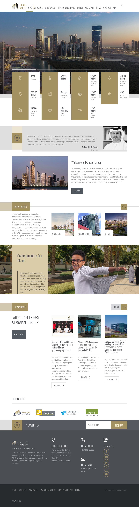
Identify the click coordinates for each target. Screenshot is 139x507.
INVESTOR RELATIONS (48, 490)
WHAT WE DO (33, 490)
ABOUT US (22, 490)
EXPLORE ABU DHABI (65, 490)
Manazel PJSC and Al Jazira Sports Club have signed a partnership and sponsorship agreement (62, 346)
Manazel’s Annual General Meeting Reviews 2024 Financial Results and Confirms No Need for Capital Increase (115, 347)
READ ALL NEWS (18, 334)
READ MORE (77, 190)
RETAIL (107, 234)
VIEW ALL (116, 307)
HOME (14, 490)
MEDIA (77, 490)
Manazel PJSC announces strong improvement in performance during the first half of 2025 (88, 346)
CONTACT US (16, 501)
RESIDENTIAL (57, 234)
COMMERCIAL (84, 234)
